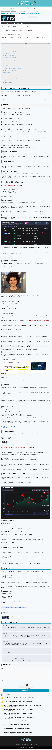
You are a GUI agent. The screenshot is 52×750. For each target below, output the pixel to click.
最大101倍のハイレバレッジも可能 (11, 53)
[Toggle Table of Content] (49, 43)
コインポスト (7, 373)
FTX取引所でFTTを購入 (9, 82)
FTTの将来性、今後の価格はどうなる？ (10, 60)
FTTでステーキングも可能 (9, 55)
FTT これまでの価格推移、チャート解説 (10, 78)
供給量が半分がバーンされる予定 (10, 57)
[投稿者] (26, 670)
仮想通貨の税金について (25, 745)
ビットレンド (35, 341)
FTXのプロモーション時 (9, 74)
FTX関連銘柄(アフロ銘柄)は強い (10, 65)
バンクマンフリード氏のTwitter (8, 426)
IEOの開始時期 (7, 72)
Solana (15, 202)
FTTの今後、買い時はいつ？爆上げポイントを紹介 (12, 68)
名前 (2, 668)
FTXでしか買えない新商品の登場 (10, 70)
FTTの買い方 (5, 80)
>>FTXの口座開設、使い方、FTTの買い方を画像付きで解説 (13, 607)
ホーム (2, 11)
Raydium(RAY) (5, 458)
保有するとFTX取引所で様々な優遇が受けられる (13, 49)
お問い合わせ (18, 745)
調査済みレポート (7, 11)
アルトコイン (13, 11)
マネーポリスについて (33, 745)
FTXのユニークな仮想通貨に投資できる (11, 51)
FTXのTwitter (5, 427)
